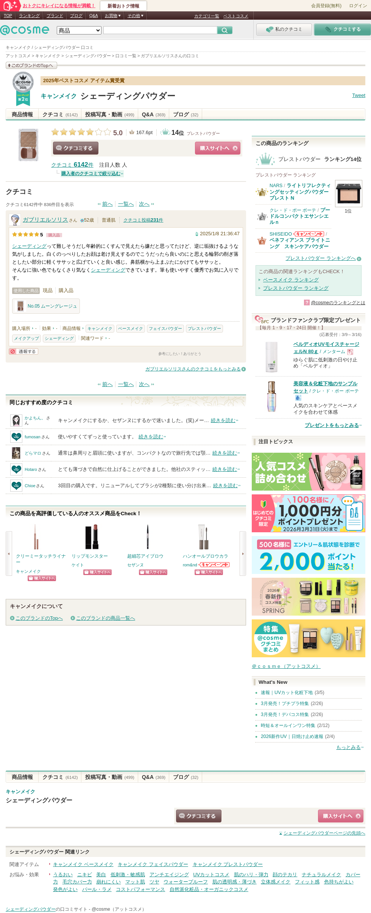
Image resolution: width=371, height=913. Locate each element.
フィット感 (307, 882)
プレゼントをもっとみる (332, 425)
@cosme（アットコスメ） (119, 909)
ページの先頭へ (324, 833)
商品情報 (22, 114)
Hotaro (31, 469)
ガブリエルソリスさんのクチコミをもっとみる (193, 369)
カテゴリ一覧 (206, 16)
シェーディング (29, 246)
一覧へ (126, 204)
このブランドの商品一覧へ (105, 618)
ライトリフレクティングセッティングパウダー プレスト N (300, 192)
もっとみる (348, 747)
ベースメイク (130, 328)
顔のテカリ (285, 874)
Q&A (93, 15)
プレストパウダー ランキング (296, 288)
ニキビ (84, 874)
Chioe (30, 485)
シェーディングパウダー (127, 96)
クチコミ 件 (72, 165)
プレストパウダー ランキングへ (320, 258)
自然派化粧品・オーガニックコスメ (209, 889)
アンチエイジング (169, 874)
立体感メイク (275, 882)
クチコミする (75, 148)
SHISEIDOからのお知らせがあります (308, 233)
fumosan (32, 437)
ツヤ (154, 882)
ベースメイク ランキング (291, 280)
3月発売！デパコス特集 (285, 714)
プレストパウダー (203, 133)
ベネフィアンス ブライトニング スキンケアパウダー (300, 243)
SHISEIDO (281, 234)
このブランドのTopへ (39, 618)
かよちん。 (35, 418)
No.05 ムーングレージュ (46, 306)
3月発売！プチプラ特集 (285, 703)
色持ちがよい (339, 882)
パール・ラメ (97, 889)
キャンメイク (59, 96)
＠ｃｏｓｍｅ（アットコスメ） (286, 666)
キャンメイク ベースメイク (83, 864)
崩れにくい (108, 882)
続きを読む (223, 420)
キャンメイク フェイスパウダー (153, 864)
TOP (8, 15)
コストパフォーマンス (140, 889)
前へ (107, 204)
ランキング (29, 15)
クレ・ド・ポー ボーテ (293, 210)
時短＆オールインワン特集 (288, 725)
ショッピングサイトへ (217, 148)
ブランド (55, 15)
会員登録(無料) (326, 5)
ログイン (358, 5)
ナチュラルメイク (321, 874)
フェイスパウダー (165, 328)
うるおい (63, 874)
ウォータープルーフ (186, 882)
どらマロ (33, 453)
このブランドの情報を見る (31, 65)
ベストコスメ (235, 16)
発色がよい (65, 889)
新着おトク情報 (123, 6)
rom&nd (190, 565)
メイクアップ (26, 338)
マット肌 (135, 882)
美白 (101, 874)
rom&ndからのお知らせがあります (214, 564)
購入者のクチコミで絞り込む (90, 173)
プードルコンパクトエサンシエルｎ (300, 216)
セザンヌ (135, 565)
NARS (276, 185)
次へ (144, 204)
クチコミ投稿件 (143, 220)
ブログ (76, 15)
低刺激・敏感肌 (128, 874)
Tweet (358, 95)
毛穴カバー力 (77, 882)
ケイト (78, 565)
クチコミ (60, 114)
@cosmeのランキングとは (338, 302)
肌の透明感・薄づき (234, 882)
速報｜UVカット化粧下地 (287, 692)
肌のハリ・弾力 (251, 874)
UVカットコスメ (211, 874)
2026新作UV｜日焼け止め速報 (292, 736)
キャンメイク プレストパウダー (228, 864)
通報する (23, 351)
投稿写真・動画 (109, 114)
